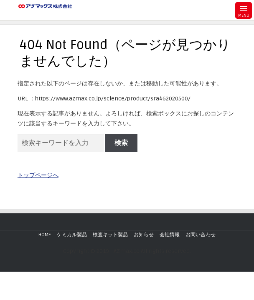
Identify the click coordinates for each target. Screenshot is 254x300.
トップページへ (38, 175)
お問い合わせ (200, 235)
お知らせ (144, 235)
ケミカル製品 (72, 235)
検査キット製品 (110, 235)
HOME (44, 235)
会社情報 (170, 235)
